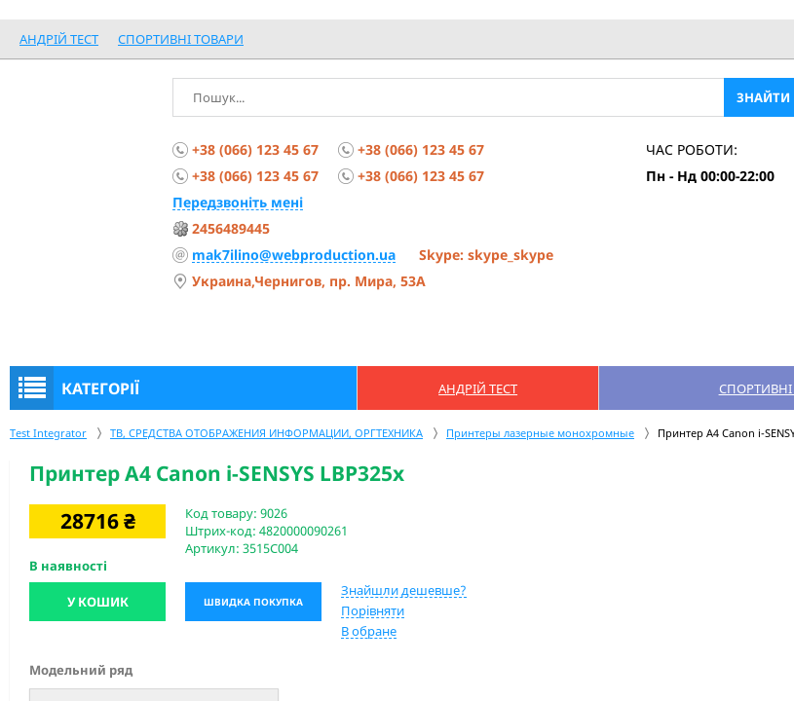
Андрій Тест (58, 39)
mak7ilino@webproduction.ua (294, 254)
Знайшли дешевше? (404, 590)
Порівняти (372, 610)
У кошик (98, 601)
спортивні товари (181, 39)
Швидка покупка (253, 602)
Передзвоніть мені (237, 202)
